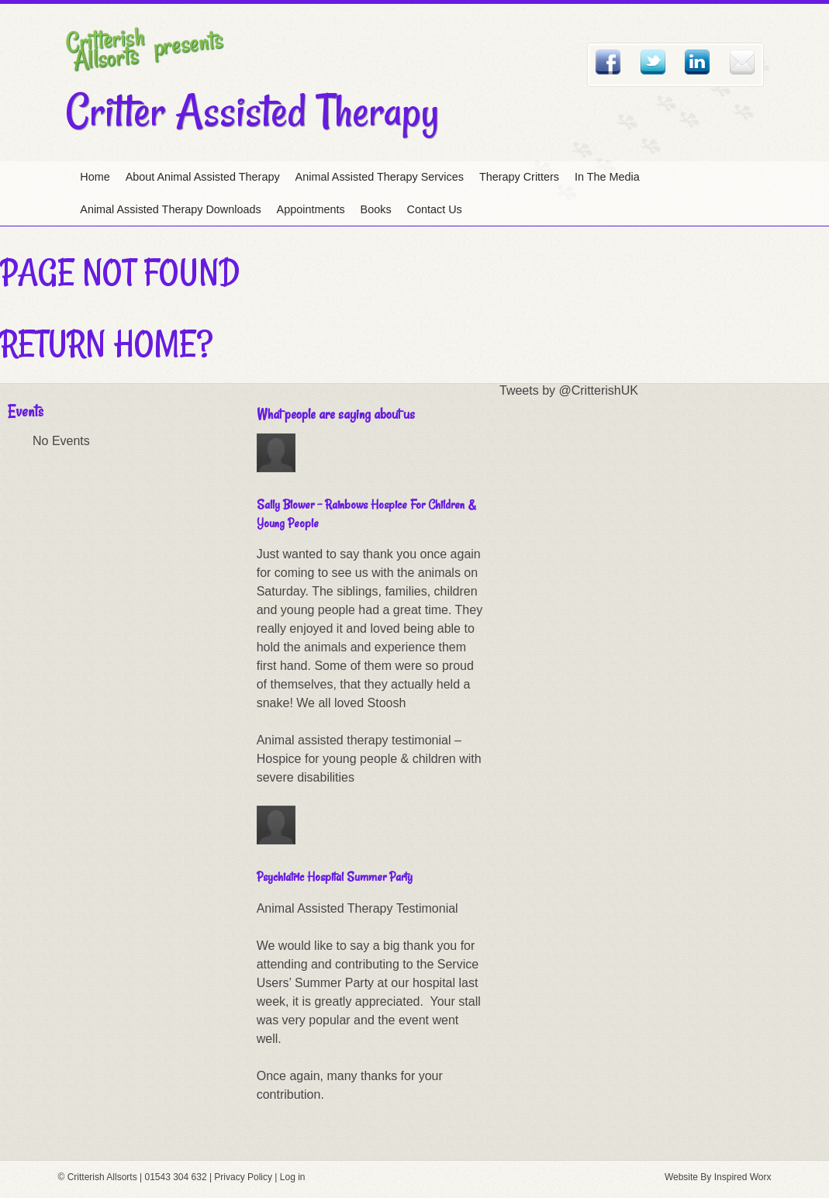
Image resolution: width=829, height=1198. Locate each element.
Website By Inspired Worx (718, 1177)
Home (94, 177)
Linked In (697, 62)
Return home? (106, 343)
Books (376, 209)
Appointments (311, 209)
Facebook (608, 62)
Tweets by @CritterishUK (568, 390)
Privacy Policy (243, 1177)
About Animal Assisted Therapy (203, 177)
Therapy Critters (519, 177)
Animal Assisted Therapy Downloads (170, 209)
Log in (293, 1177)
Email (742, 62)
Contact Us (434, 209)
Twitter (653, 62)
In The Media (607, 177)
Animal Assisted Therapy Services (379, 177)
